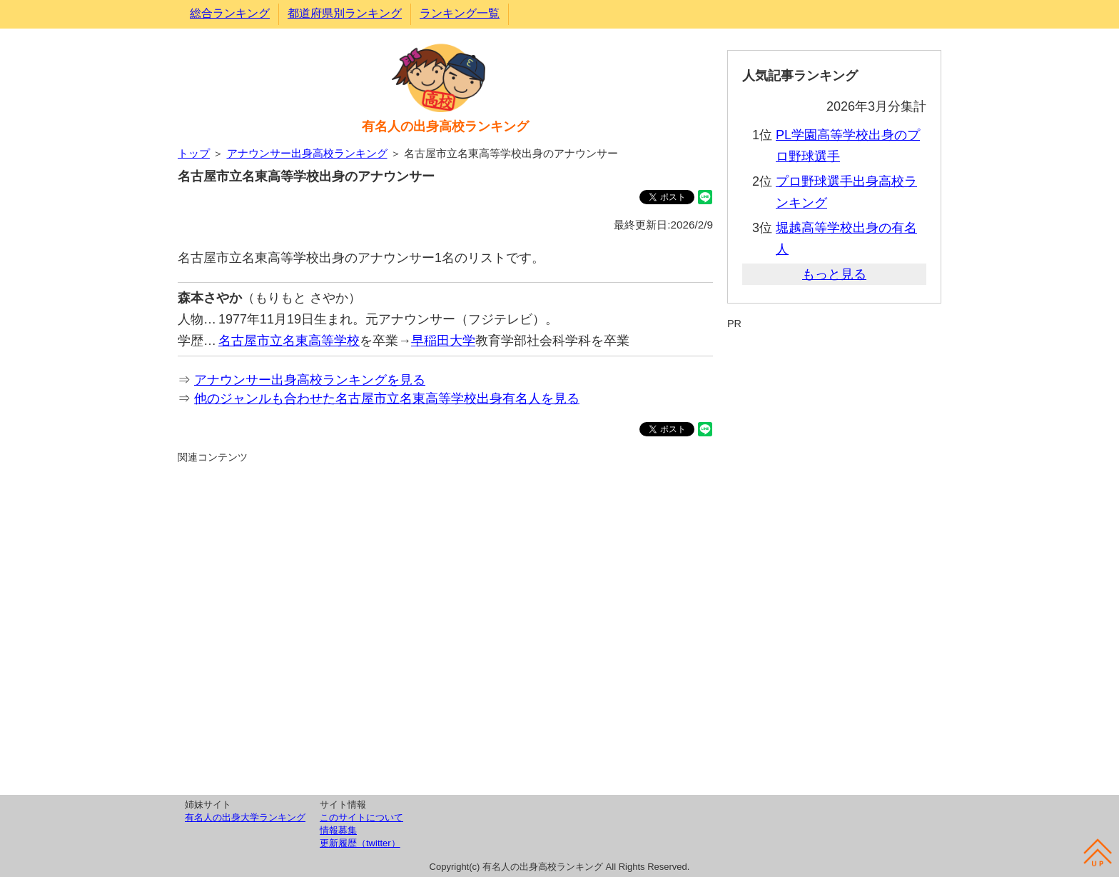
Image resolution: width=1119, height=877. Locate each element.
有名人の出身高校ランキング (445, 126)
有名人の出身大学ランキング (245, 817)
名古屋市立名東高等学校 (289, 341)
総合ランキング (230, 13)
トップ (194, 153)
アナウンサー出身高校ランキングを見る (309, 380)
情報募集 (338, 830)
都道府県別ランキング (345, 13)
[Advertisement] (445, 627)
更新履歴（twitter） (360, 843)
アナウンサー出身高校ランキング (307, 153)
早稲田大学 (443, 341)
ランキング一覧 (460, 13)
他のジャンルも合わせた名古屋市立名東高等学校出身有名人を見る (386, 398)
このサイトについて (361, 817)
